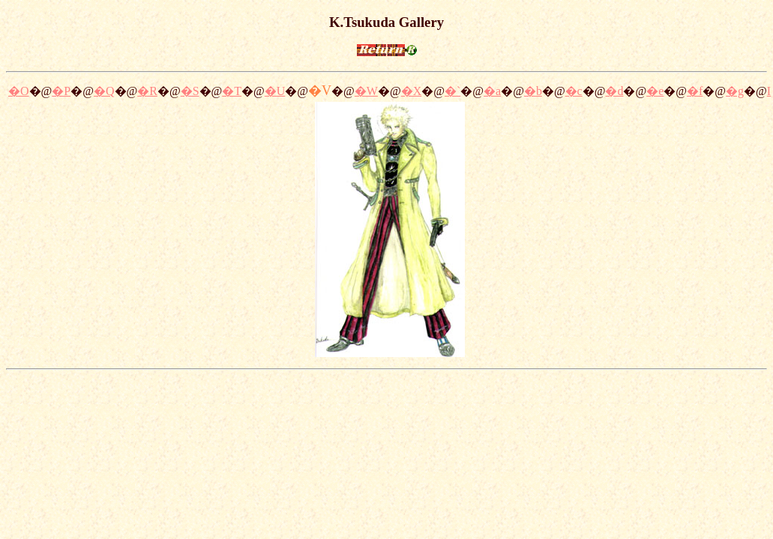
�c (574, 91)
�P (61, 91)
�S (190, 91)
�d (614, 91)
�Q (104, 91)
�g (735, 91)
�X (411, 91)
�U (275, 91)
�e (655, 91)
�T (231, 91)
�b (533, 91)
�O (18, 91)
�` (452, 91)
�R (147, 91)
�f (695, 91)
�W (366, 91)
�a (492, 91)
